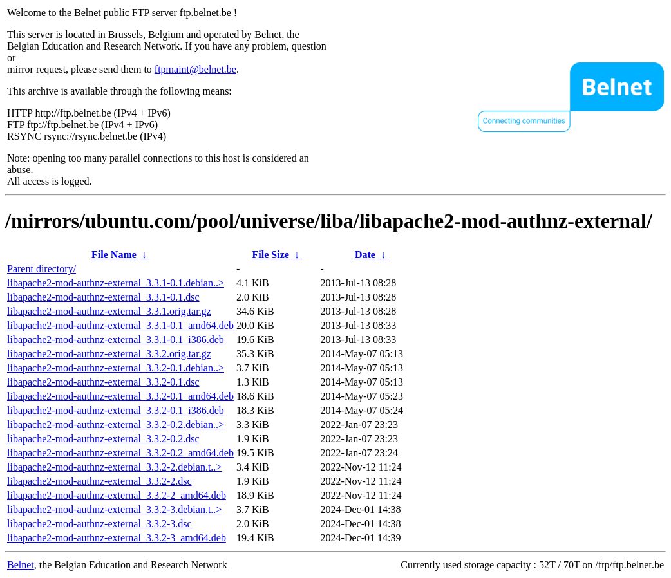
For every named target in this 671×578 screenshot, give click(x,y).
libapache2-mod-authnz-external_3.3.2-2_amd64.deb (116, 495)
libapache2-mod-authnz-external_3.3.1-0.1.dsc (103, 297)
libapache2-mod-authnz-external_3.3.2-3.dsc (99, 523)
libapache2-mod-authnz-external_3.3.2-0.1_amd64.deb (120, 396)
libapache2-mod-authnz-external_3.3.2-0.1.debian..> (115, 367)
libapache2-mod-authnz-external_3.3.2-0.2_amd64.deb (120, 452)
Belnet (20, 564)
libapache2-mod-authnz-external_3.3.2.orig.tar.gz (109, 353)
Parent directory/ (41, 268)
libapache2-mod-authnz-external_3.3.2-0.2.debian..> (115, 424)
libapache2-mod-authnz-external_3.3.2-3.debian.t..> (114, 509)
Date (365, 254)
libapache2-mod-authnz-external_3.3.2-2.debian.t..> (114, 466)
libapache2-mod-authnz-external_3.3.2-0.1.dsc (103, 382)
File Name (114, 254)
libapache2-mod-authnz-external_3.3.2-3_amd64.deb (116, 537)
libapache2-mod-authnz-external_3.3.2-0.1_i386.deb (115, 410)
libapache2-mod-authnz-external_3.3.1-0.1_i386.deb (115, 339)
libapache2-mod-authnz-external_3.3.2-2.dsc (99, 481)
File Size (270, 254)
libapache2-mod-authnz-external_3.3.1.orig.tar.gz (109, 311)
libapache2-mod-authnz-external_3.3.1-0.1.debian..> (115, 282)
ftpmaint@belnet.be (195, 69)
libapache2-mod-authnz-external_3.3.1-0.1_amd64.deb (120, 325)
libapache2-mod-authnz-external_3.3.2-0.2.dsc (103, 438)
